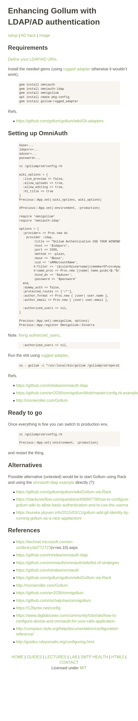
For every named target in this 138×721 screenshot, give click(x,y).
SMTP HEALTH (94, 657)
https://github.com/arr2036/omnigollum (50, 593)
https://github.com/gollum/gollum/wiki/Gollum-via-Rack (63, 492)
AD (23, 35)
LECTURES (55, 657)
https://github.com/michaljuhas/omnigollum (53, 600)
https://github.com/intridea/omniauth (47, 570)
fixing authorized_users (39, 335)
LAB (73, 657)
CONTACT (68, 662)
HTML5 (117, 657)
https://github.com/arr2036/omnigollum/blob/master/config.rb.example (77, 393)
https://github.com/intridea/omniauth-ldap (52, 385)
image (44, 35)
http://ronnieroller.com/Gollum (42, 400)
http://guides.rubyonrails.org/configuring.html (55, 642)
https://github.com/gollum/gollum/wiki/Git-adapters (60, 121)
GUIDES (34, 657)
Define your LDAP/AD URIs (32, 59)
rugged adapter (76, 69)
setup (13, 35)
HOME (18, 657)
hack (31, 35)
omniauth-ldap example (53, 482)
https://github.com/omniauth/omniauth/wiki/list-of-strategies (67, 563)
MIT (83, 668)
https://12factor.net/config (38, 608)
